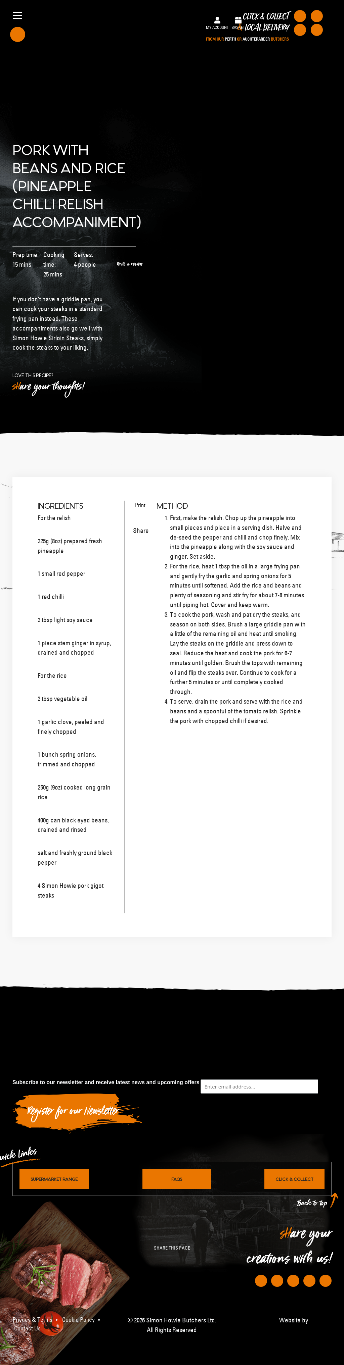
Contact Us (27, 1328)
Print (137, 505)
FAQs (176, 1178)
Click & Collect (247, 27)
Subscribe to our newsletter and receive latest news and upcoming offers (106, 1082)
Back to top (312, 1204)
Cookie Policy (78, 1319)
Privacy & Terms (32, 1319)
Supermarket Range (54, 1178)
